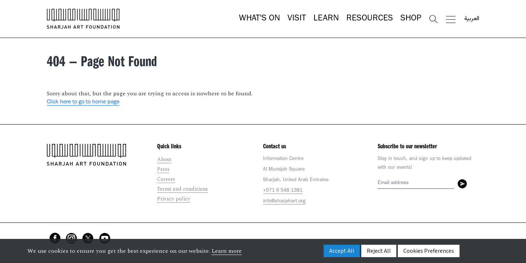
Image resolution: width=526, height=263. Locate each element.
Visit (296, 19)
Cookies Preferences (428, 251)
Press (163, 169)
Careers (166, 179)
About (164, 159)
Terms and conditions (182, 189)
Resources (369, 19)
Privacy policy (173, 199)
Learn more (226, 251)
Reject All (379, 251)
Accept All (341, 251)
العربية (471, 19)
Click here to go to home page (83, 102)
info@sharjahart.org (284, 201)
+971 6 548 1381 (282, 191)
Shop (410, 19)
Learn (326, 19)
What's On (259, 19)
